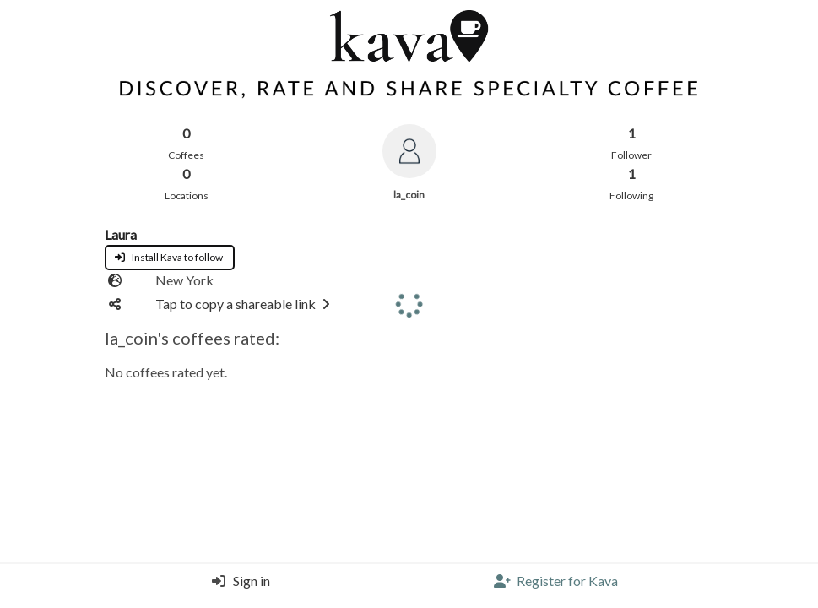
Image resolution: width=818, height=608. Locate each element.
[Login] (237, 586)
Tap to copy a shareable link (245, 304)
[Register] (556, 586)
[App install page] (170, 255)
